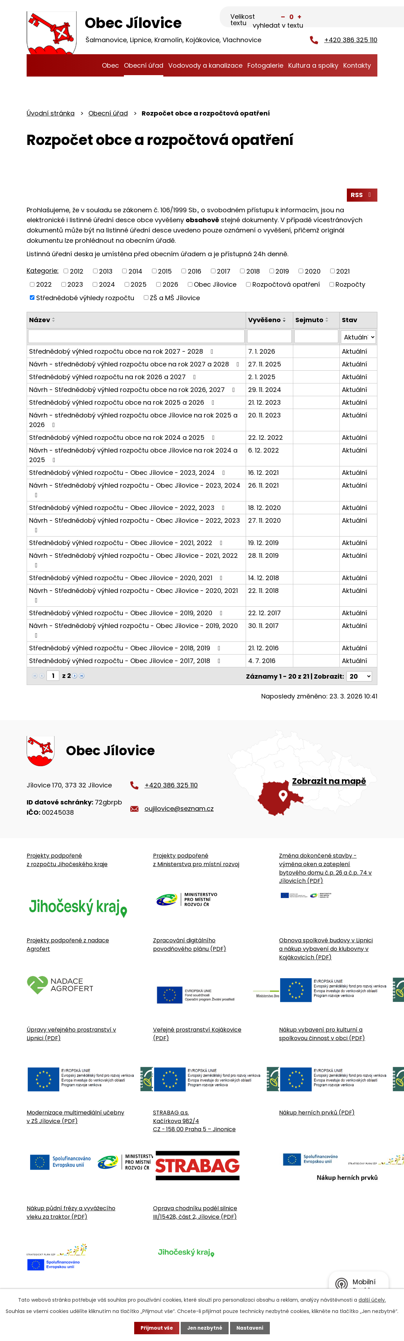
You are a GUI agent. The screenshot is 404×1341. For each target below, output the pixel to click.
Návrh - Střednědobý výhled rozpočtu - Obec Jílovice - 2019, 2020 (133, 630)
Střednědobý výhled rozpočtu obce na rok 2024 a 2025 (123, 437)
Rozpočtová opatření (286, 285)
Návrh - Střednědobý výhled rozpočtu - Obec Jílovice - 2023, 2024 (134, 490)
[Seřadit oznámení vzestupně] (54, 319)
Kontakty (357, 65)
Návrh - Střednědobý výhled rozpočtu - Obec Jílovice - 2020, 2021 (133, 595)
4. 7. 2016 (262, 661)
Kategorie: (43, 271)
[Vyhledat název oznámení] (136, 337)
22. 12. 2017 (265, 613)
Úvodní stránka (92, 65)
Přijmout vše (155, 1327)
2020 (313, 272)
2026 (170, 285)
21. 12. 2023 (265, 402)
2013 (106, 272)
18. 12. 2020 (265, 508)
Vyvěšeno (265, 321)
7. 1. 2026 (262, 351)
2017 (223, 272)
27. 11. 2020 (265, 520)
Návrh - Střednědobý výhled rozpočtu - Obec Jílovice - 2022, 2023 (134, 525)
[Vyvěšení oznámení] (269, 337)
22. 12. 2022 (266, 437)
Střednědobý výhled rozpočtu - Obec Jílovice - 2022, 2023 (128, 508)
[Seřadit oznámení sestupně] (54, 322)
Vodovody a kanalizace (205, 65)
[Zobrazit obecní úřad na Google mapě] (302, 776)
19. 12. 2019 (264, 543)
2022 (44, 285)
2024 (107, 285)
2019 (282, 272)
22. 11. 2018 (264, 591)
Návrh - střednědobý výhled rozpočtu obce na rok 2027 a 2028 (135, 364)
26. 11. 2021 (264, 485)
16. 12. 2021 (264, 472)
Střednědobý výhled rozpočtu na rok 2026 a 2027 (114, 377)
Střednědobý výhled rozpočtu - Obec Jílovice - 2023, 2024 (128, 472)
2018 (253, 272)
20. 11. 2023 (265, 415)
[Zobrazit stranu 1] (53, 676)
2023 (75, 285)
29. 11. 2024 (265, 390)
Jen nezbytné (204, 1327)
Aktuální (354, 351)
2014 (135, 272)
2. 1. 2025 (262, 377)
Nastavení (252, 1327)
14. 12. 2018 (264, 578)
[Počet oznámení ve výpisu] (359, 676)
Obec (110, 65)
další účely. (372, 1299)
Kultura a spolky (313, 65)
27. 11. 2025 (265, 364)
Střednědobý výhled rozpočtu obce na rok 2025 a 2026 (123, 402)
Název (39, 321)
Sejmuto (309, 321)
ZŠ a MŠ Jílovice (175, 298)
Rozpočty (350, 285)
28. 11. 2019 (264, 555)
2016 (194, 272)
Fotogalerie (265, 65)
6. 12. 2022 (264, 450)
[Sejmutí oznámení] (316, 337)
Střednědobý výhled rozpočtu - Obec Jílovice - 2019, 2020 (127, 613)
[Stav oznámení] (358, 337)
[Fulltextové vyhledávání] (342, 17)
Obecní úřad (143, 65)
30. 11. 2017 (264, 626)
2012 (76, 272)
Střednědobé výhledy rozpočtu (85, 298)
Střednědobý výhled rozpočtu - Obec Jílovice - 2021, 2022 (127, 543)
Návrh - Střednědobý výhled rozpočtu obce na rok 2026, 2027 (133, 390)
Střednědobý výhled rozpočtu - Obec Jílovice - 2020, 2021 (127, 578)
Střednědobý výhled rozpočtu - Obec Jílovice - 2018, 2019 (126, 648)
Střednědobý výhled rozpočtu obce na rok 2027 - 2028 (122, 351)
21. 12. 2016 (264, 648)
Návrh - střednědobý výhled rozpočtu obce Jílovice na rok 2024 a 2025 (133, 455)
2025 (139, 285)
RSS (362, 195)
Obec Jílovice (215, 285)
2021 (343, 272)
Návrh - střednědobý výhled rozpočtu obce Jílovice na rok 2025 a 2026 (133, 420)
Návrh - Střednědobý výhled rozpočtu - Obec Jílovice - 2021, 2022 (133, 560)
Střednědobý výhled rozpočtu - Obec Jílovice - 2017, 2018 (126, 661)
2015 (165, 272)
